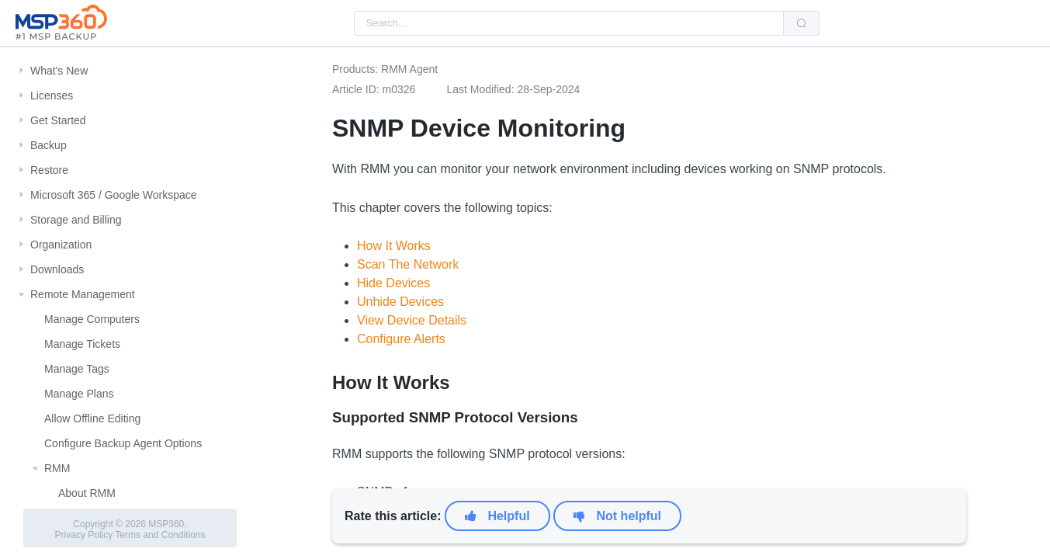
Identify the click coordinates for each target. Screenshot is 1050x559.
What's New (59, 70)
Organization (61, 244)
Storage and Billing (76, 220)
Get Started (58, 120)
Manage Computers (92, 319)
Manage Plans (79, 393)
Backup (48, 145)
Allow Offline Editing (92, 418)
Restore (49, 170)
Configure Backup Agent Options (123, 443)
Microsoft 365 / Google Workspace (113, 195)
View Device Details (411, 320)
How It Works (394, 245)
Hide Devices (393, 283)
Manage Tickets (82, 344)
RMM (57, 468)
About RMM (87, 493)
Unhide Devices (400, 301)
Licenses (51, 95)
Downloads (57, 269)
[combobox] (569, 23)
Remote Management (82, 294)
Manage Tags (76, 369)
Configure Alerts (401, 338)
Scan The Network (408, 264)
